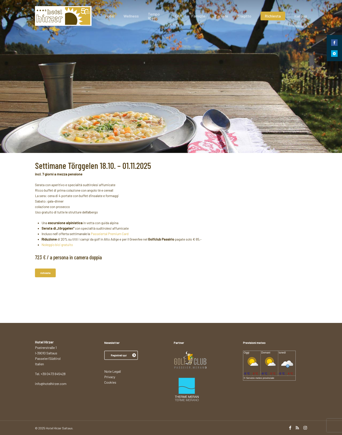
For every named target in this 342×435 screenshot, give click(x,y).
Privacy (109, 377)
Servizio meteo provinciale (260, 378)
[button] (121, 355)
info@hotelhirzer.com (50, 383)
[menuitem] (300, 16)
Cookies (110, 382)
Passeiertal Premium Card (109, 234)
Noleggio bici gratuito (57, 245)
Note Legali (112, 371)
